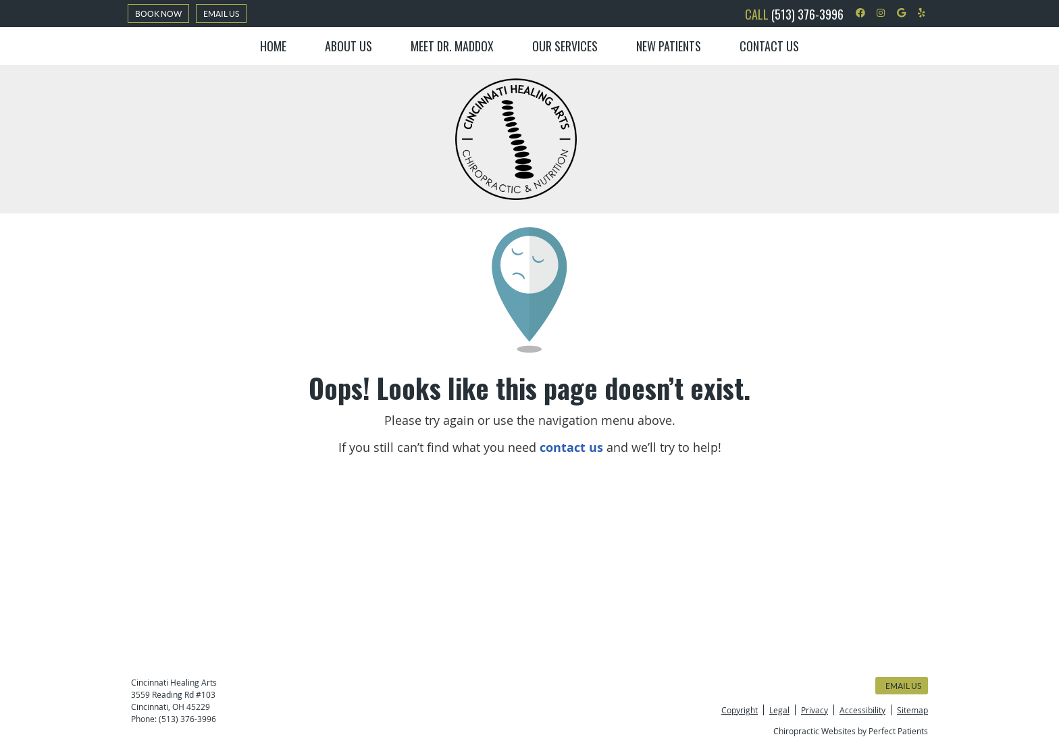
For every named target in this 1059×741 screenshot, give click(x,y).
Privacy (814, 710)
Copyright (739, 710)
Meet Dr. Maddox (452, 46)
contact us (571, 447)
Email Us (221, 13)
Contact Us (769, 46)
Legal (779, 710)
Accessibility (862, 710)
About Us (348, 46)
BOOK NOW (158, 13)
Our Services (565, 46)
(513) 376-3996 (807, 14)
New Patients (668, 46)
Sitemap (912, 710)
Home (273, 46)
